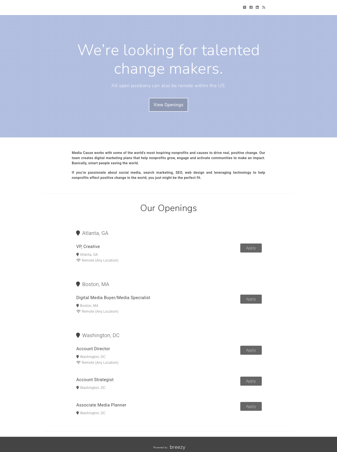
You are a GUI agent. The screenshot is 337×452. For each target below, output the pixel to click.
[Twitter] (244, 7)
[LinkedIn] (257, 7)
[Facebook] (251, 7)
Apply (251, 248)
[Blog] (263, 7)
